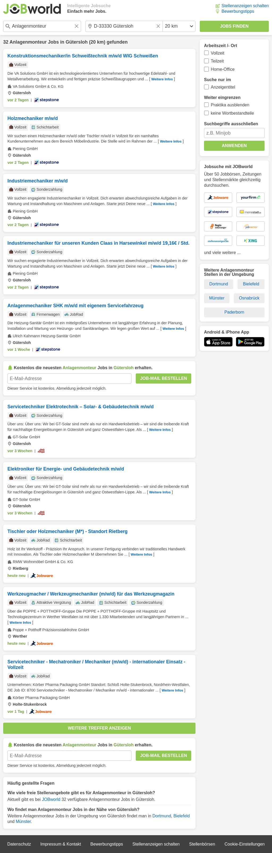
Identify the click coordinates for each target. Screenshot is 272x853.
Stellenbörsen (202, 844)
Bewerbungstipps (238, 11)
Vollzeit (217, 53)
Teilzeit (217, 61)
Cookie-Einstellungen (244, 844)
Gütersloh (77, 42)
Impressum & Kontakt (60, 844)
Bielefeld (181, 816)
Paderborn (234, 312)
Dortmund (161, 816)
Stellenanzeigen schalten (245, 5)
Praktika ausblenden (230, 105)
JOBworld (51, 799)
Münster (23, 821)
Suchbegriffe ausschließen (231, 124)
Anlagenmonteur (28, 42)
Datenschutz (19, 844)
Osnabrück (249, 298)
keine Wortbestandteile (232, 113)
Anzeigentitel (223, 87)
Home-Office (223, 69)
